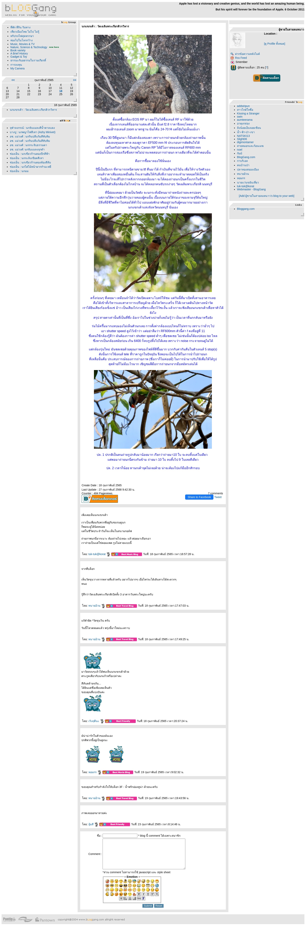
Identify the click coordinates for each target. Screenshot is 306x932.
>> (74, 80)
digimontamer (245, 142)
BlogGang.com (246, 157)
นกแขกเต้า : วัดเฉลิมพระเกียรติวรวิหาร (33, 109)
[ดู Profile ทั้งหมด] (274, 43)
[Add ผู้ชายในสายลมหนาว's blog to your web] (266, 195)
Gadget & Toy (18, 56)
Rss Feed (239, 57)
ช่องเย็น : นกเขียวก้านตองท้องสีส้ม (30, 162)
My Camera (17, 68)
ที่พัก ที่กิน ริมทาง (20, 27)
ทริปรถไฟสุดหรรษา (22, 36)
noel (239, 149)
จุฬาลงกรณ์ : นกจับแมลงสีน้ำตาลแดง (32, 127)
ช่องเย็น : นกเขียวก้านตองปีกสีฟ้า (30, 153)
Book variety (18, 50)
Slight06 (242, 139)
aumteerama (245, 119)
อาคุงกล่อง (243, 123)
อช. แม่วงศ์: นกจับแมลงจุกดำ (27, 149)
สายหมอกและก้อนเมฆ (250, 145)
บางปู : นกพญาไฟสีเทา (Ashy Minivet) (32, 132)
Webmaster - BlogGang (251, 189)
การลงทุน (16, 64)
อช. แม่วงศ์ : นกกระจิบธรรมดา (28, 145)
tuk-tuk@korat (99, 554)
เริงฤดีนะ (96, 721)
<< (13, 80)
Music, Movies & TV (22, 44)
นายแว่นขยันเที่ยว (248, 182)
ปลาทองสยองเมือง (248, 169)
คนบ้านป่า (243, 165)
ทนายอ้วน (96, 605)
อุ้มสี (93, 824)
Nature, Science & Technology (28, 47)
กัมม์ (239, 153)
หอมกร (94, 772)
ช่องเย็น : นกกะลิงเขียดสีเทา (27, 158)
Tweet (217, 497)
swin (240, 116)
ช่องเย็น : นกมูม (19, 171)
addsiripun (243, 106)
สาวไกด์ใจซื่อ (245, 109)
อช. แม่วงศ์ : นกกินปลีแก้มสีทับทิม (30, 136)
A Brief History (19, 53)
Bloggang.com (246, 208)
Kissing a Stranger (248, 113)
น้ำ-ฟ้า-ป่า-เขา (246, 132)
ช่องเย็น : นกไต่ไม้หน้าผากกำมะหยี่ (30, 166)
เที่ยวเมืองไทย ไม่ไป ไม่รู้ (24, 31)
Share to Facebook (199, 497)
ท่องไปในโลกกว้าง (21, 40)
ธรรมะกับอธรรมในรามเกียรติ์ (28, 60)
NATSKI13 (243, 135)
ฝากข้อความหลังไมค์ (245, 53)
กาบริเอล (242, 160)
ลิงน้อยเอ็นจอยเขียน (249, 127)
